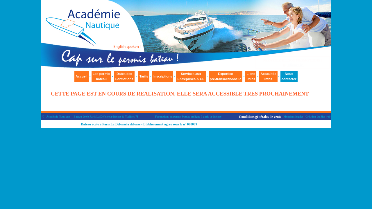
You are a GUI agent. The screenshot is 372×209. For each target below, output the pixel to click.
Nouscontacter (289, 76)
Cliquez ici (295, 65)
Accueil (81, 76)
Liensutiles (250, 76)
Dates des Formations (124, 76)
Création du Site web (317, 116)
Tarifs (144, 76)
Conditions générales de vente (260, 116)
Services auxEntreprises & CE (190, 76)
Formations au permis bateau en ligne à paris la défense (188, 116)
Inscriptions (162, 76)
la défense (115, 116)
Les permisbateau (101, 76)
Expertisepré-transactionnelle (226, 76)
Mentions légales (293, 116)
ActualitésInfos (268, 76)
